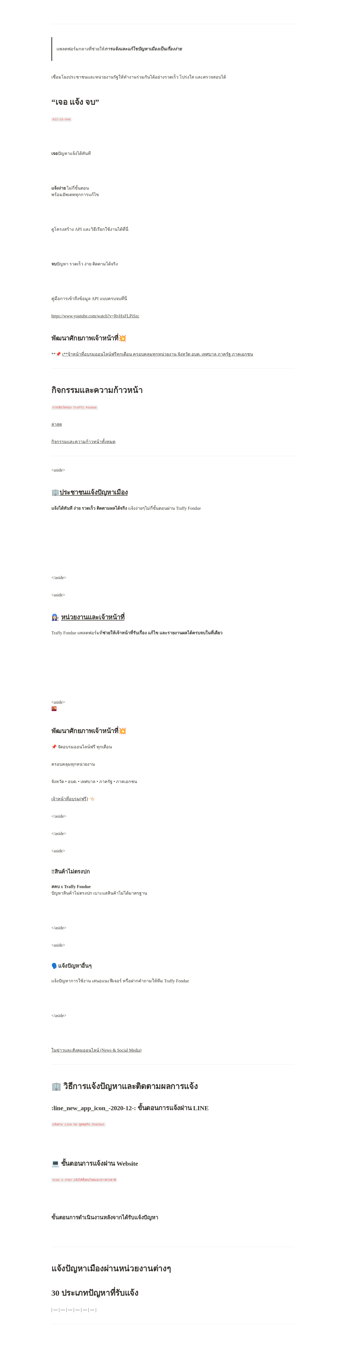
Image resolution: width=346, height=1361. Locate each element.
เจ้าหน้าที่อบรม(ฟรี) (69, 799)
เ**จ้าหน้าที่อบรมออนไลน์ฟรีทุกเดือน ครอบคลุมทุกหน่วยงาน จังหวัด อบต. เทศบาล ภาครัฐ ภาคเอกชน (157, 354)
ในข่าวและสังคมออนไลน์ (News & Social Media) (96, 1050)
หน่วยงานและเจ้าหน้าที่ (93, 617)
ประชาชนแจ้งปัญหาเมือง (93, 492)
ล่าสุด (56, 424)
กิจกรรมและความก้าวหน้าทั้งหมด (83, 441)
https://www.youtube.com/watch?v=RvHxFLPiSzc (95, 316)
